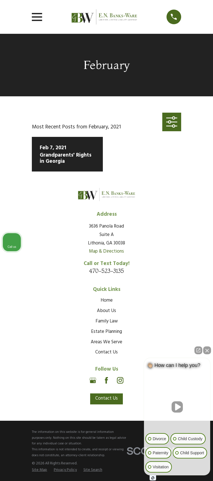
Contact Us (106, 352)
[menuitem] (39, 470)
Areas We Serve (106, 342)
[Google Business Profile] (93, 380)
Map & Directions (106, 251)
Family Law (107, 321)
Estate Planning (106, 331)
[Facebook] (106, 380)
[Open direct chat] (198, 350)
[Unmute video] (177, 407)
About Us (106, 311)
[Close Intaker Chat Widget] (207, 350)
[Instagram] (120, 380)
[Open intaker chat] (153, 477)
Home (107, 300)
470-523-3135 (106, 270)
